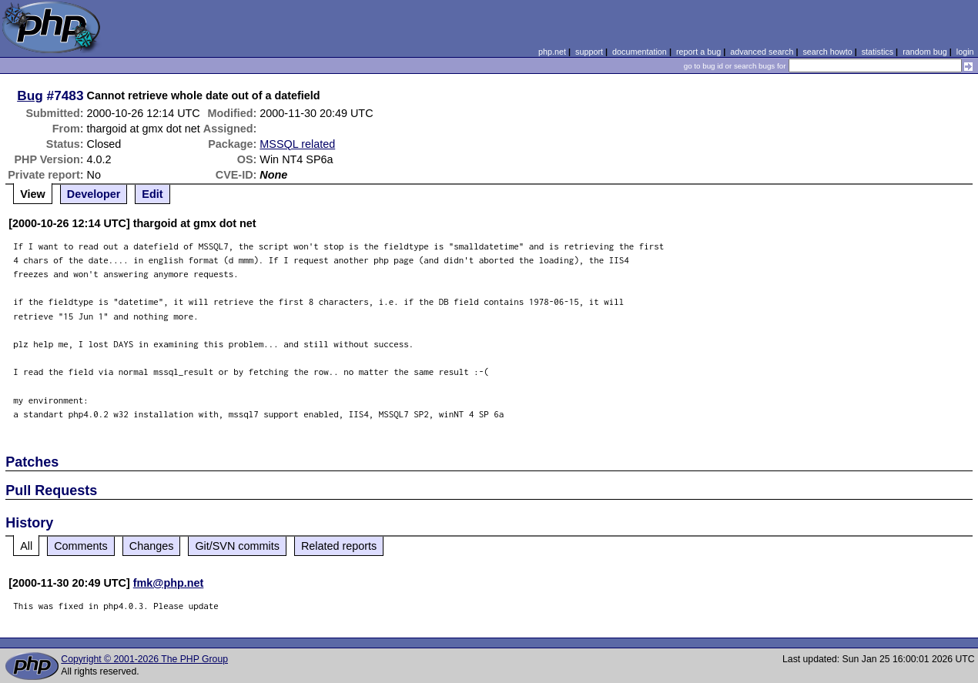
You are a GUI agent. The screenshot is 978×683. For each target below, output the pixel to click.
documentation (639, 51)
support (589, 51)
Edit (152, 194)
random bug (925, 51)
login (965, 51)
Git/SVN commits (237, 546)
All (26, 546)
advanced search (761, 51)
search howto (827, 51)
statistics (877, 51)
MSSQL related (297, 144)
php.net (552, 51)
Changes (151, 546)
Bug (30, 95)
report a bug (698, 51)
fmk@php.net (168, 583)
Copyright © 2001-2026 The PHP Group (144, 659)
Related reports (339, 546)
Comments (81, 546)
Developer (94, 194)
